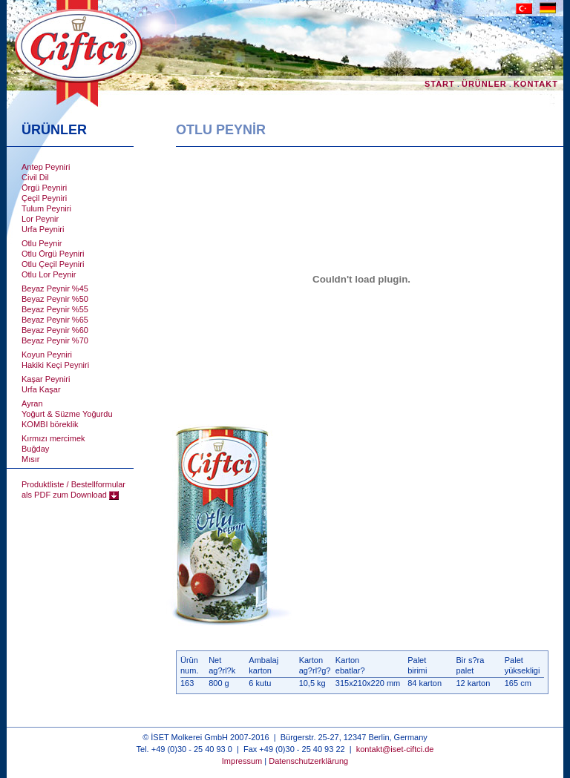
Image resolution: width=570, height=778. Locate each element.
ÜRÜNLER (484, 83)
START (440, 83)
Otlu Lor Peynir (49, 274)
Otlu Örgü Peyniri (53, 253)
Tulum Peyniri (46, 208)
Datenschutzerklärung (308, 760)
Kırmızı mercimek (53, 438)
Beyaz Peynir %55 (55, 309)
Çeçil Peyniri (44, 198)
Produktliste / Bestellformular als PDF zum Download (73, 489)
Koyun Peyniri (47, 354)
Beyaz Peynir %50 (55, 298)
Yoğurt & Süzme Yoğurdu (67, 413)
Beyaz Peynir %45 (55, 288)
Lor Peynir (40, 218)
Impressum (242, 760)
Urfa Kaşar (41, 389)
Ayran (32, 403)
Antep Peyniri (46, 166)
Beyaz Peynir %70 (55, 340)
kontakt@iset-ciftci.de (395, 749)
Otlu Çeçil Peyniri (53, 264)
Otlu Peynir (42, 243)
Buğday (35, 448)
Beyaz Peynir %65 (55, 319)
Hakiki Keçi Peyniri (55, 364)
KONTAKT (537, 83)
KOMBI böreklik (50, 424)
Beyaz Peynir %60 (55, 330)
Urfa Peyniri (43, 229)
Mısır (30, 459)
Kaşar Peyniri (46, 379)
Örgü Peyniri (44, 187)
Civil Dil (35, 177)
